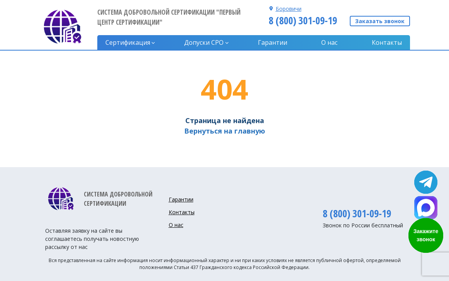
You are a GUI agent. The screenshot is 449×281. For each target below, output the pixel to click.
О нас (329, 42)
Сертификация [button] (127, 42)
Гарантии (272, 42)
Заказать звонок (380, 21)
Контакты (387, 42)
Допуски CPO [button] (204, 42)
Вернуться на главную (224, 130)
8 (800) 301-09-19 (303, 20)
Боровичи (289, 8)
